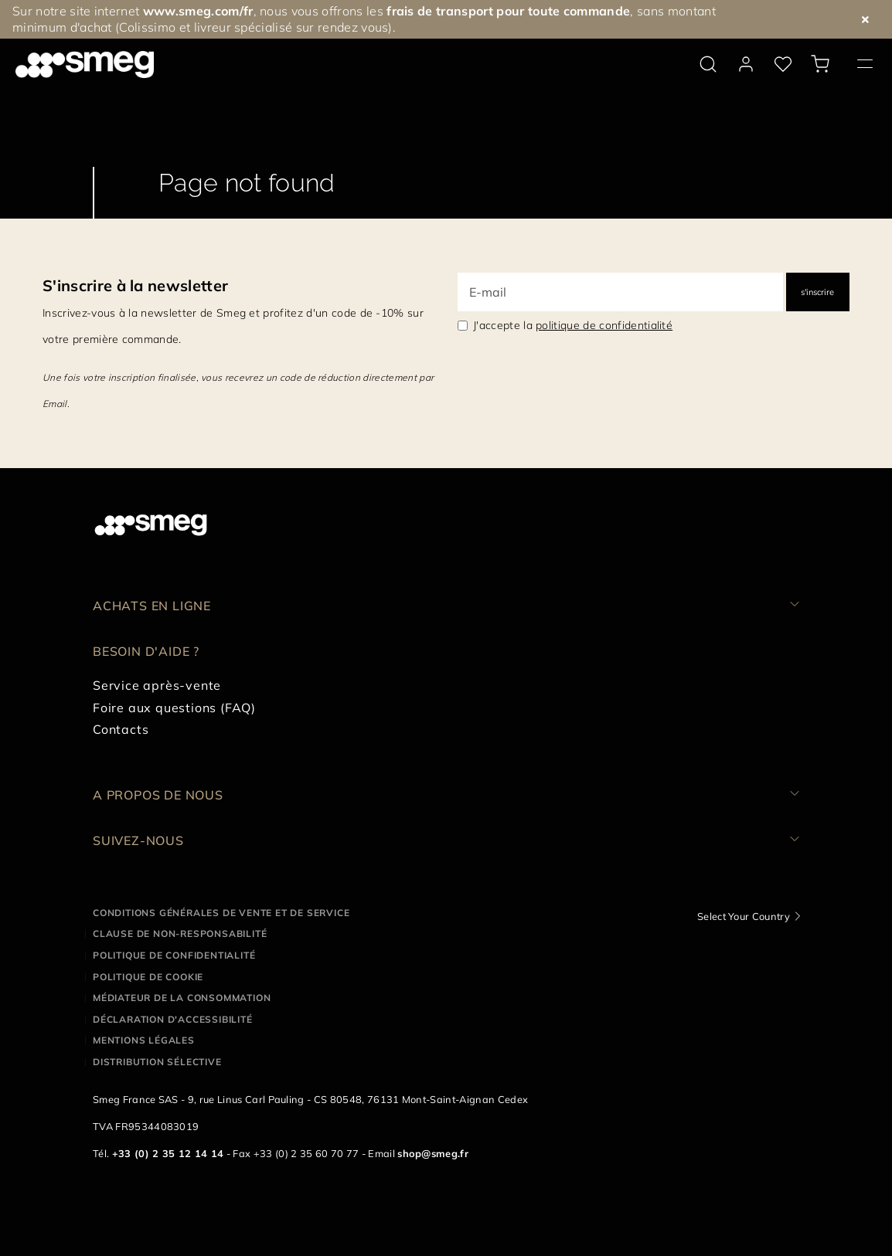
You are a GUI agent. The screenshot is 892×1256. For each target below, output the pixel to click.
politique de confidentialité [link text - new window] (604, 325)
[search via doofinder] (708, 64)
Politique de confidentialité (174, 955)
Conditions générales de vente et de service (221, 912)
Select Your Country (743, 916)
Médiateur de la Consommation (182, 997)
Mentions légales (144, 1040)
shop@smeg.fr (432, 1153)
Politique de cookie (148, 977)
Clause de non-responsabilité (180, 933)
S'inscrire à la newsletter (135, 285)
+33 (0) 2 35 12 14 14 (168, 1153)
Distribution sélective (157, 1062)
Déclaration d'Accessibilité (173, 1019)
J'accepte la (572, 325)
